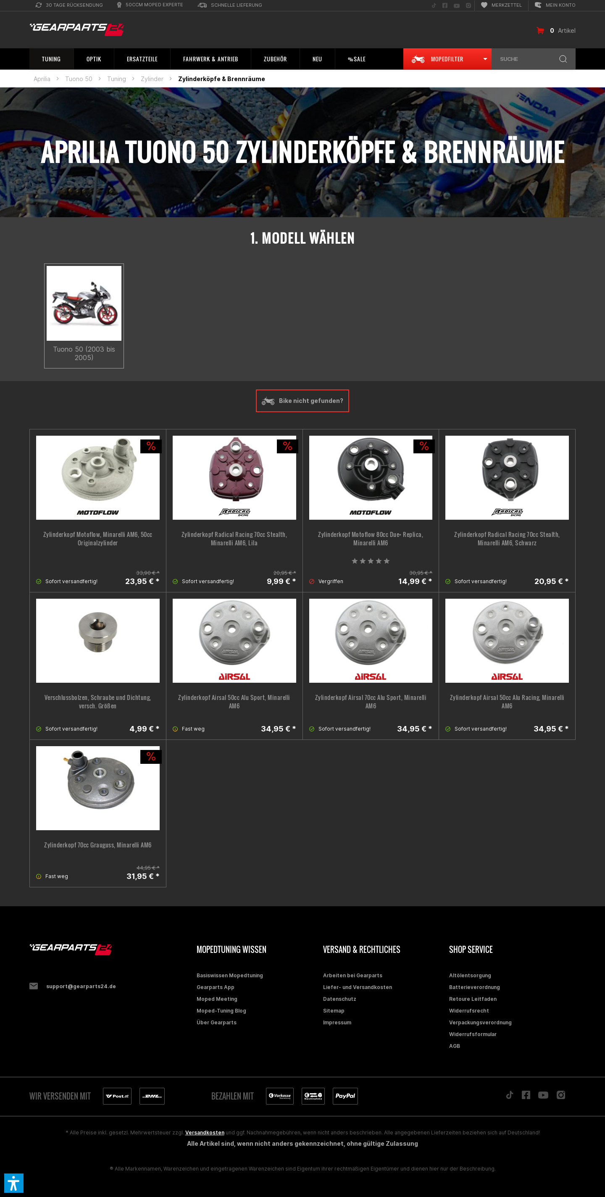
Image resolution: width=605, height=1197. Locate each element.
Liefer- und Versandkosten (357, 987)
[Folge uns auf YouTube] (457, 5)
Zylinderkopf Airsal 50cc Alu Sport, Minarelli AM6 (234, 701)
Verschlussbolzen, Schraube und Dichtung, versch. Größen (98, 701)
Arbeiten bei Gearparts (352, 975)
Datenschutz (339, 999)
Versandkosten (204, 1132)
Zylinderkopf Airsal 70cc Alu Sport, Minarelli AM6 (371, 701)
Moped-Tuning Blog (221, 1011)
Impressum (337, 1022)
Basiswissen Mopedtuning (230, 975)
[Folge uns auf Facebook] (445, 5)
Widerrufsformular (473, 1034)
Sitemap (334, 1011)
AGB (454, 1046)
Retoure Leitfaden (473, 999)
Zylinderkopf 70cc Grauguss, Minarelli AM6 (98, 845)
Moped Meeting (217, 999)
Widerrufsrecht (469, 1011)
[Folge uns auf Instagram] (468, 5)
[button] (14, 1183)
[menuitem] (69, 5)
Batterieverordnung (474, 987)
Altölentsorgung (470, 975)
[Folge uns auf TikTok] (434, 5)
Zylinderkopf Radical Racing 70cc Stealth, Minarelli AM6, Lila (234, 538)
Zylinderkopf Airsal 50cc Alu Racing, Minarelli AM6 (507, 701)
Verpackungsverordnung (480, 1022)
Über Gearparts (217, 1022)
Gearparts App (215, 987)
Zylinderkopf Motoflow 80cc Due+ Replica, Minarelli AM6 (370, 538)
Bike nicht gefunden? (302, 401)
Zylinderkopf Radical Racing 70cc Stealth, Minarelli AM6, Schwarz (507, 538)
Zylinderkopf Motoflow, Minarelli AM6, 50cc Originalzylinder (98, 538)
